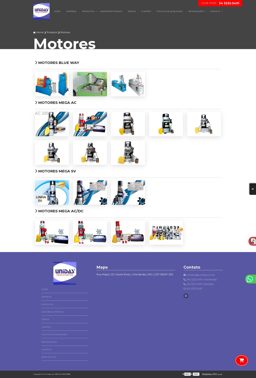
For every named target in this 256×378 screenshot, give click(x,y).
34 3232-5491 (229, 3)
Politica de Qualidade (170, 11)
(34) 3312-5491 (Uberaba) (199, 284)
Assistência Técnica (111, 11)
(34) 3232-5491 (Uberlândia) (200, 279)
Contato (215, 11)
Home (57, 11)
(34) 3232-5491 (193, 288)
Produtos (88, 11)
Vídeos (132, 11)
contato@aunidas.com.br (199, 274)
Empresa (71, 11)
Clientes (146, 11)
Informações (196, 11)
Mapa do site (48, 357)
